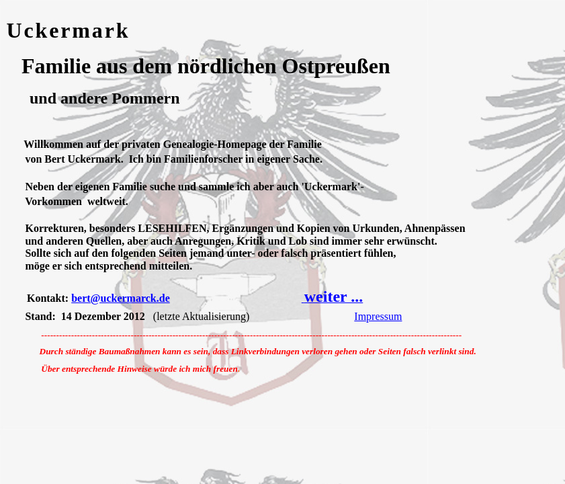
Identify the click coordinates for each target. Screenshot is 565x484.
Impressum (378, 316)
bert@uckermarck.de (120, 298)
